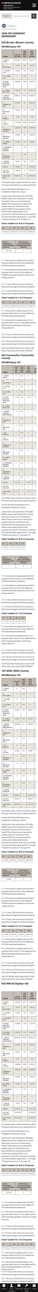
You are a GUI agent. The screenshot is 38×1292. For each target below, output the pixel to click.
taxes (9, 26)
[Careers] (34, 1286)
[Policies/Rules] (26, 1287)
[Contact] (4, 1286)
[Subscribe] (19, 1286)
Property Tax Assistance (9, 29)
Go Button (33, 16)
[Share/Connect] (11, 1287)
